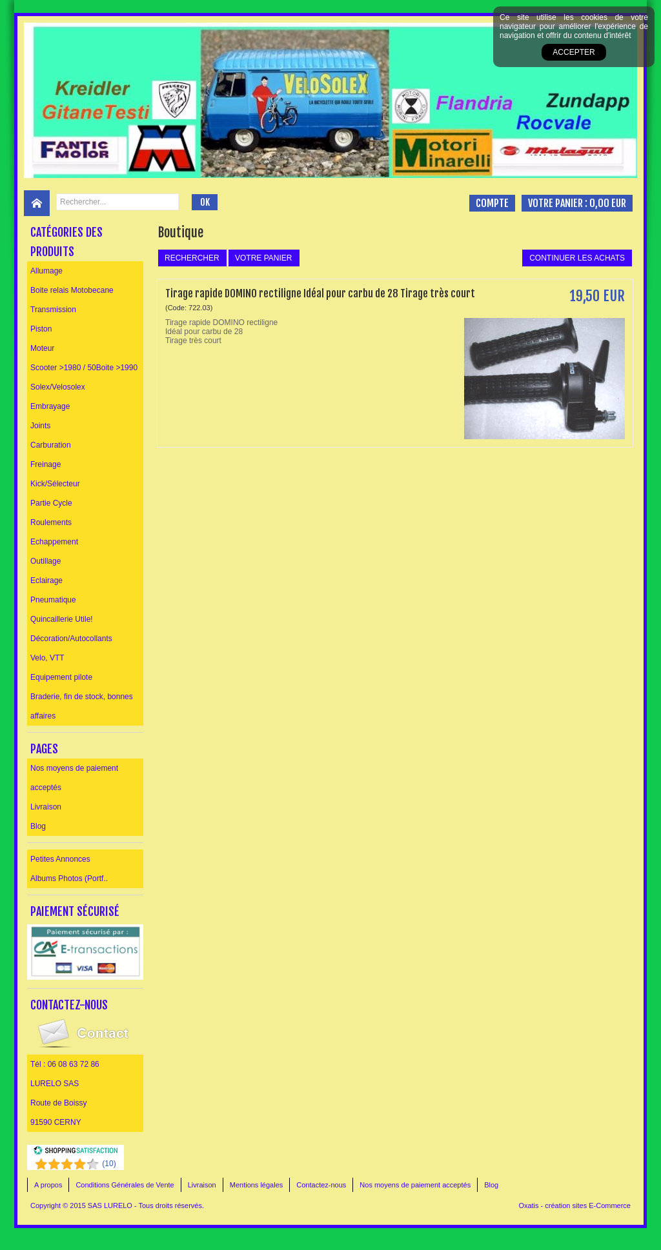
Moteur (42, 348)
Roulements (51, 522)
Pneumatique (53, 599)
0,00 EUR (607, 203)
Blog (38, 826)
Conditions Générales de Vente (125, 1185)
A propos (48, 1185)
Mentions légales (256, 1185)
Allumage (46, 270)
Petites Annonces (60, 859)
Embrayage (50, 406)
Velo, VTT (47, 657)
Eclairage (46, 580)
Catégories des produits (66, 242)
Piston (41, 328)
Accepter (574, 52)
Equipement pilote (61, 677)
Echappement (54, 541)
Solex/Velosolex (57, 387)
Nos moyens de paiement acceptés (74, 778)
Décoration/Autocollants (71, 638)
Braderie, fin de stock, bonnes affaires (81, 706)
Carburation (50, 445)
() (109, 1163)
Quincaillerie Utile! (61, 619)
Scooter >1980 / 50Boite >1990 (83, 367)
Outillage (45, 561)
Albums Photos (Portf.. (69, 878)
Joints (40, 425)
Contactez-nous (321, 1185)
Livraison (45, 806)
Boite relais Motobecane (72, 290)
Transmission (53, 309)
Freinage (45, 464)
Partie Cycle (51, 503)
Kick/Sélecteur (55, 483)
